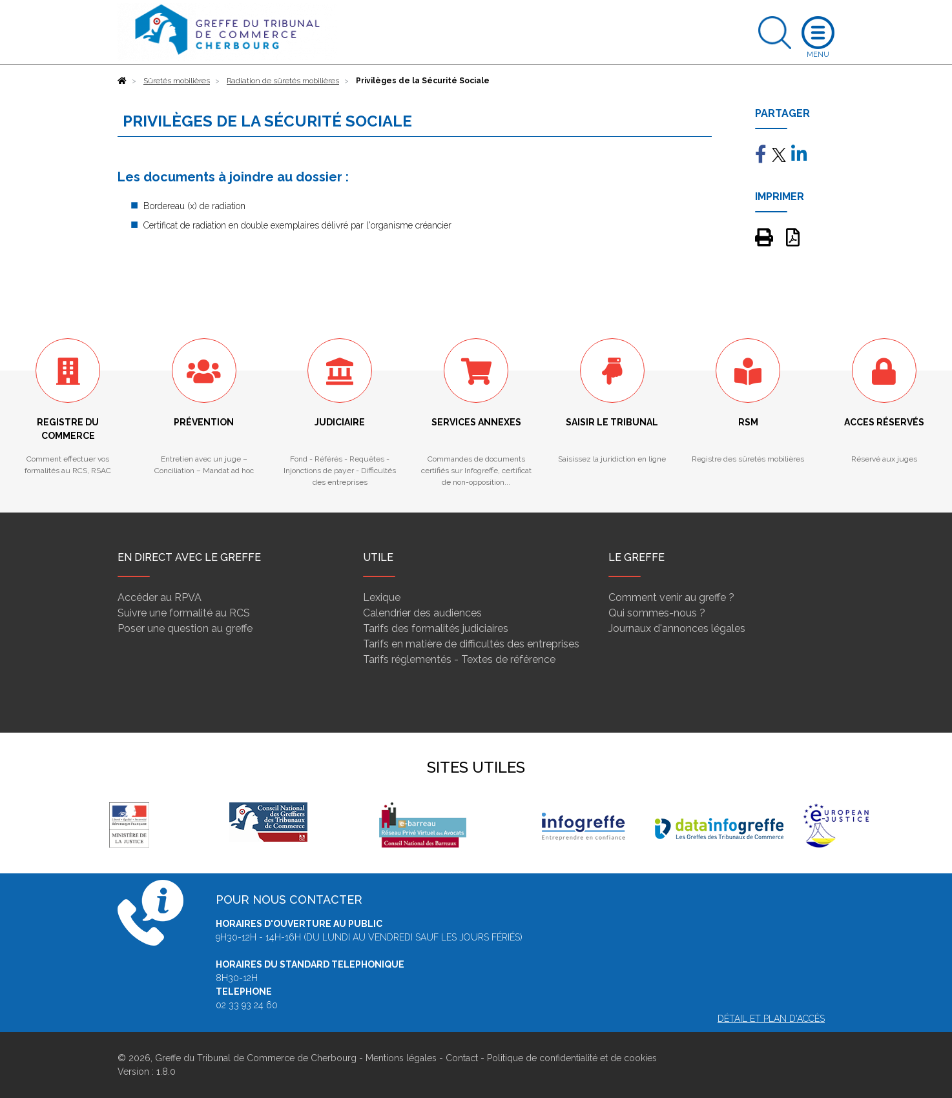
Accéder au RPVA (160, 597)
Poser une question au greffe (185, 628)
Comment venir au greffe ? (671, 597)
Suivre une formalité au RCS (184, 613)
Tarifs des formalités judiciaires (435, 628)
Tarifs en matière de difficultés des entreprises (471, 644)
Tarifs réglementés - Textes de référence (459, 659)
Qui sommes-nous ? (656, 613)
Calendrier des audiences (422, 613)
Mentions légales (401, 1058)
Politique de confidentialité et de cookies (572, 1058)
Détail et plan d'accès (771, 1018)
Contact (462, 1058)
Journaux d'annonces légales (676, 628)
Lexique (381, 597)
